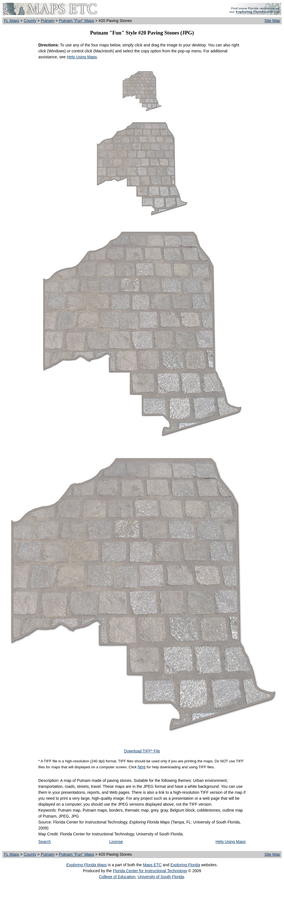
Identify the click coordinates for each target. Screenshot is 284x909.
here (142, 767)
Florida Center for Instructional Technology (150, 871)
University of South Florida (160, 876)
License (116, 841)
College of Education (117, 876)
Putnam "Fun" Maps (76, 20)
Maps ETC (152, 865)
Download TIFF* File (142, 751)
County (30, 20)
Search (44, 841)
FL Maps (11, 20)
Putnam (47, 20)
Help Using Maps (82, 57)
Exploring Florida (185, 865)
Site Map (272, 20)
